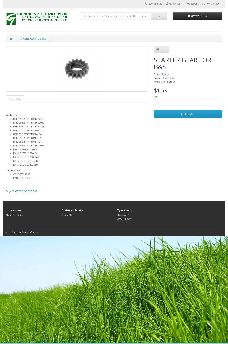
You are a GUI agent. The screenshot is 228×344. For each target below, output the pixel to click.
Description (15, 99)
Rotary (165, 74)
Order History (124, 219)
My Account (123, 215)
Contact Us (67, 215)
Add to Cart (188, 114)
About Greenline (14, 215)
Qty (156, 96)
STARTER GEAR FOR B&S (33, 38)
